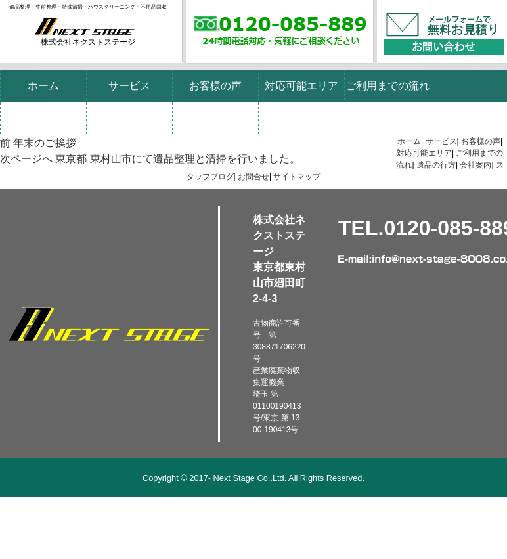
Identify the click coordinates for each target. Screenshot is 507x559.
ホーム (43, 85)
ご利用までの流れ (387, 85)
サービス (129, 85)
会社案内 (129, 118)
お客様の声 (215, 85)
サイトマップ (296, 176)
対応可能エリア (301, 85)
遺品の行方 (43, 118)
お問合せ (253, 176)
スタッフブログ (215, 118)
